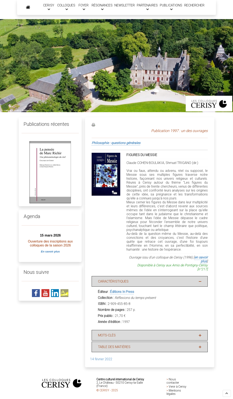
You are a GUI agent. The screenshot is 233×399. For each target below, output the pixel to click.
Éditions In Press (122, 292)
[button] (227, 393)
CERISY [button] (46, 7)
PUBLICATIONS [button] (170, 7)
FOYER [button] (82, 7)
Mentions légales (173, 392)
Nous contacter (172, 381)
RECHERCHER (194, 5)
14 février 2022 (101, 360)
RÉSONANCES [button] (100, 7)
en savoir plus (201, 260)
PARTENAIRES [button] (146, 7)
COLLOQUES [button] (64, 7)
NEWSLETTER (123, 5)
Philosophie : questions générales (116, 144)
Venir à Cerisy (177, 387)
